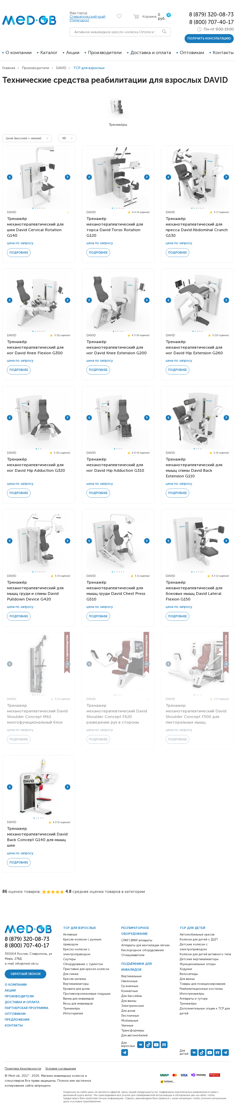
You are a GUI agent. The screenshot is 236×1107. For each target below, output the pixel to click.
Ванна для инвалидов (78, 998)
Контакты (223, 52)
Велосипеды (189, 973)
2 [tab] (35, 208)
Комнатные (129, 990)
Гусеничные (129, 985)
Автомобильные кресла (197, 933)
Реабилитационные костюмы (201, 988)
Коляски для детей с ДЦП (199, 938)
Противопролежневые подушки (86, 993)
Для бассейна (131, 995)
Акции (72, 52)
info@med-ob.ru (26, 963)
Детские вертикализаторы (199, 958)
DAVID (61, 68)
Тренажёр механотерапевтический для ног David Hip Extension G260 (194, 347)
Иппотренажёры (192, 993)
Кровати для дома (76, 988)
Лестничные (130, 1015)
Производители (105, 52)
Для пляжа (70, 973)
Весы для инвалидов (78, 1003)
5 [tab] (41, 208)
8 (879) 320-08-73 (211, 14)
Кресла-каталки (74, 978)
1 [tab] (32, 208)
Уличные (127, 1025)
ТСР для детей (192, 927)
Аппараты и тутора (193, 998)
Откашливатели (132, 954)
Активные (70, 933)
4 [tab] (39, 208)
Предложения (17, 1019)
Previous (9, 177)
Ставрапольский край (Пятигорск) (87, 18)
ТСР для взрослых (79, 927)
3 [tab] (37, 208)
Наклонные (129, 980)
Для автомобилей (134, 1034)
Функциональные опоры (198, 963)
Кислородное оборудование (142, 949)
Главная (8, 68)
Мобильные (129, 1020)
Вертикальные (131, 975)
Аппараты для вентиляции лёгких (145, 944)
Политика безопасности (23, 1068)
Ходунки (186, 968)
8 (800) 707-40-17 (211, 22)
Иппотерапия (73, 1012)
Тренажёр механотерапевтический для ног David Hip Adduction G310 (115, 464)
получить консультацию (209, 38)
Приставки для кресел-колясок (86, 968)
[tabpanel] (38, 177)
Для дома (128, 1010)
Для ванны (128, 1000)
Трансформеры (132, 1029)
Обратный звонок (26, 973)
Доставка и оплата (150, 52)
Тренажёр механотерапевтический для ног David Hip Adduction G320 (36, 464)
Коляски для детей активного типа (205, 953)
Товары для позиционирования (202, 983)
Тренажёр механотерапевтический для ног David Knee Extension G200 (116, 347)
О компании (19, 52)
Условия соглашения (60, 1068)
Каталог (48, 52)
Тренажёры (71, 1007)
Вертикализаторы (76, 983)
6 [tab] (44, 208)
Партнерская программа (26, 1007)
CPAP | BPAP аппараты (136, 939)
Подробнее (18, 252)
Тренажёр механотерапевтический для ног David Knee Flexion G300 (35, 347)
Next (67, 177)
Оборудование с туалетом (83, 963)
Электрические (132, 1005)
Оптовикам (192, 52)
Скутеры (69, 958)
